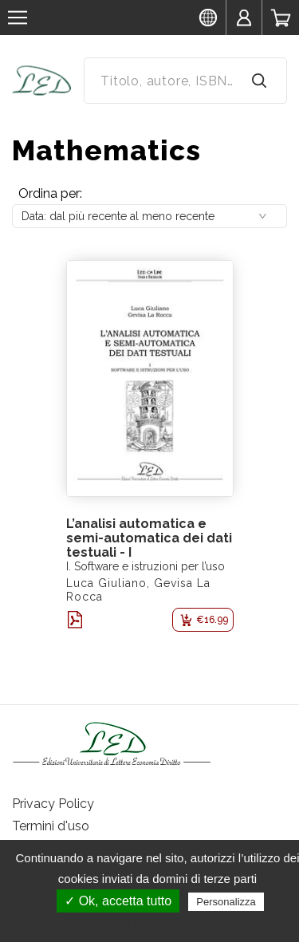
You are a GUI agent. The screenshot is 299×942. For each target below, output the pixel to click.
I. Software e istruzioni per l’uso (145, 566)
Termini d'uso (50, 826)
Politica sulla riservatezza (157, 923)
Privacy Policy (53, 803)
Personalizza (225, 902)
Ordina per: (50, 193)
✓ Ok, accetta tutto (118, 901)
